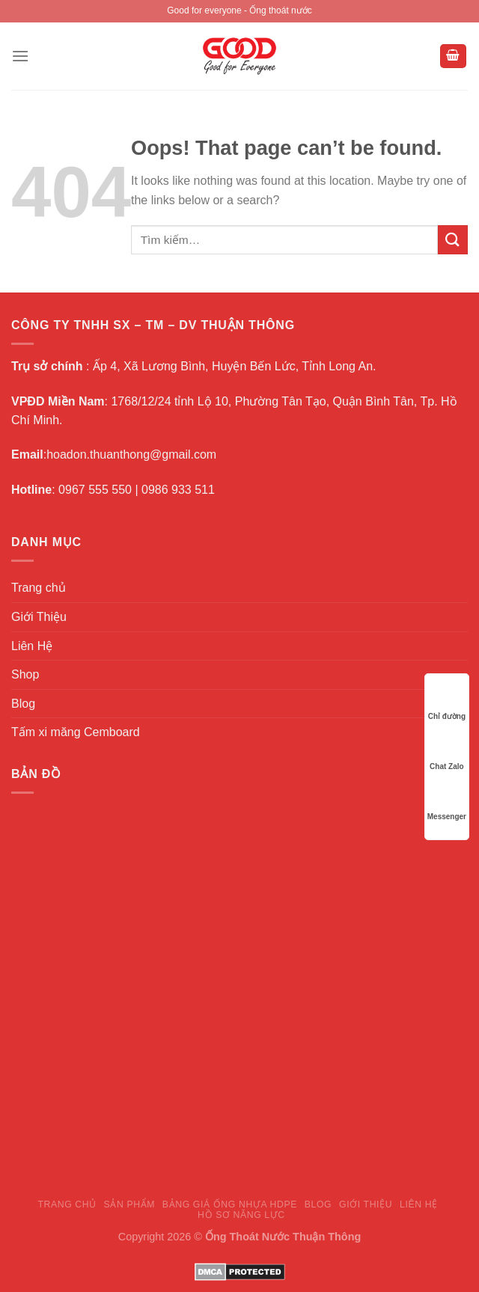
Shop (25, 674)
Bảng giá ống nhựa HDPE (229, 1204)
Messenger (446, 802)
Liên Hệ (31, 646)
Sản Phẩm (129, 1204)
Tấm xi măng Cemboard (75, 732)
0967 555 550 (95, 489)
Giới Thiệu (39, 616)
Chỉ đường (447, 702)
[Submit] (453, 239)
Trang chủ (38, 587)
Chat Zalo (447, 752)
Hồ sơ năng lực (241, 1215)
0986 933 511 (178, 489)
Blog (23, 703)
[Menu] (20, 55)
